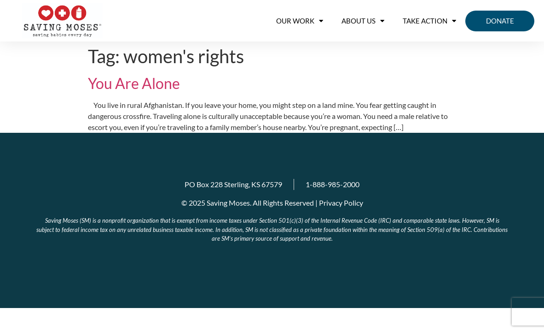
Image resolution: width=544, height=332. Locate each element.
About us (362, 21)
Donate (500, 21)
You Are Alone (134, 83)
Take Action (429, 21)
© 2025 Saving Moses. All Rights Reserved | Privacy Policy (272, 202)
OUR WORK (299, 21)
